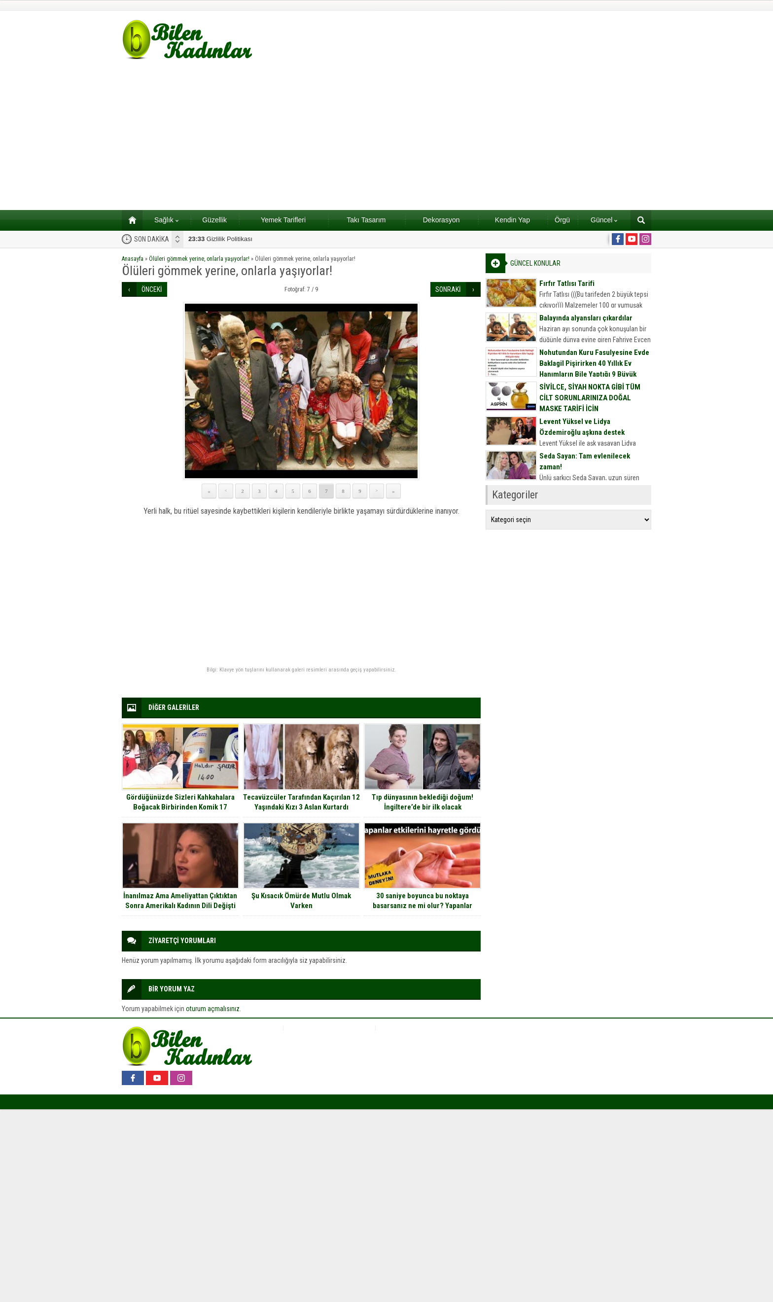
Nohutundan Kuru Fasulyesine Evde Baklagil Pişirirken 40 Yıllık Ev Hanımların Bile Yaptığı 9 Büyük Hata (594, 368)
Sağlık (166, 220)
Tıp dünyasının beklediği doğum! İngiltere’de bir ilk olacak (422, 802)
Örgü (562, 220)
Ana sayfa (129, 220)
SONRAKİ (448, 289)
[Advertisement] (386, 136)
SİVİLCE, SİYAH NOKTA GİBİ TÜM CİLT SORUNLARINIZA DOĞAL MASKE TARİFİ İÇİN (589, 398)
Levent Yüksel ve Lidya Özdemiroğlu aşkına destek (582, 427)
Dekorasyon (441, 220)
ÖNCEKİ (151, 289)
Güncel (604, 220)
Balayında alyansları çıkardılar (585, 318)
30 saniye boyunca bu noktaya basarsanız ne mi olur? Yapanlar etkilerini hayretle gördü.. (422, 905)
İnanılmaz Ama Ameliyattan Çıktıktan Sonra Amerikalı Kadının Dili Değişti (180, 900)
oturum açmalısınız (213, 1009)
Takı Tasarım (366, 220)
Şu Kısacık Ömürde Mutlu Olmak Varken (301, 900)
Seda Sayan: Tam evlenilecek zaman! (584, 461)
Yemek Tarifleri (283, 220)
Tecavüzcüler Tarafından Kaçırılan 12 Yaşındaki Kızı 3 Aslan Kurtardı (301, 802)
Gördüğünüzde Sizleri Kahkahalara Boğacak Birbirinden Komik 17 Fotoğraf (180, 807)
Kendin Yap (512, 220)
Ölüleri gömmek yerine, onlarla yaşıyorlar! (199, 258)
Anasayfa (132, 258)
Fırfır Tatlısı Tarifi (567, 283)
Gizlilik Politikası (220, 239)
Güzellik (214, 220)
